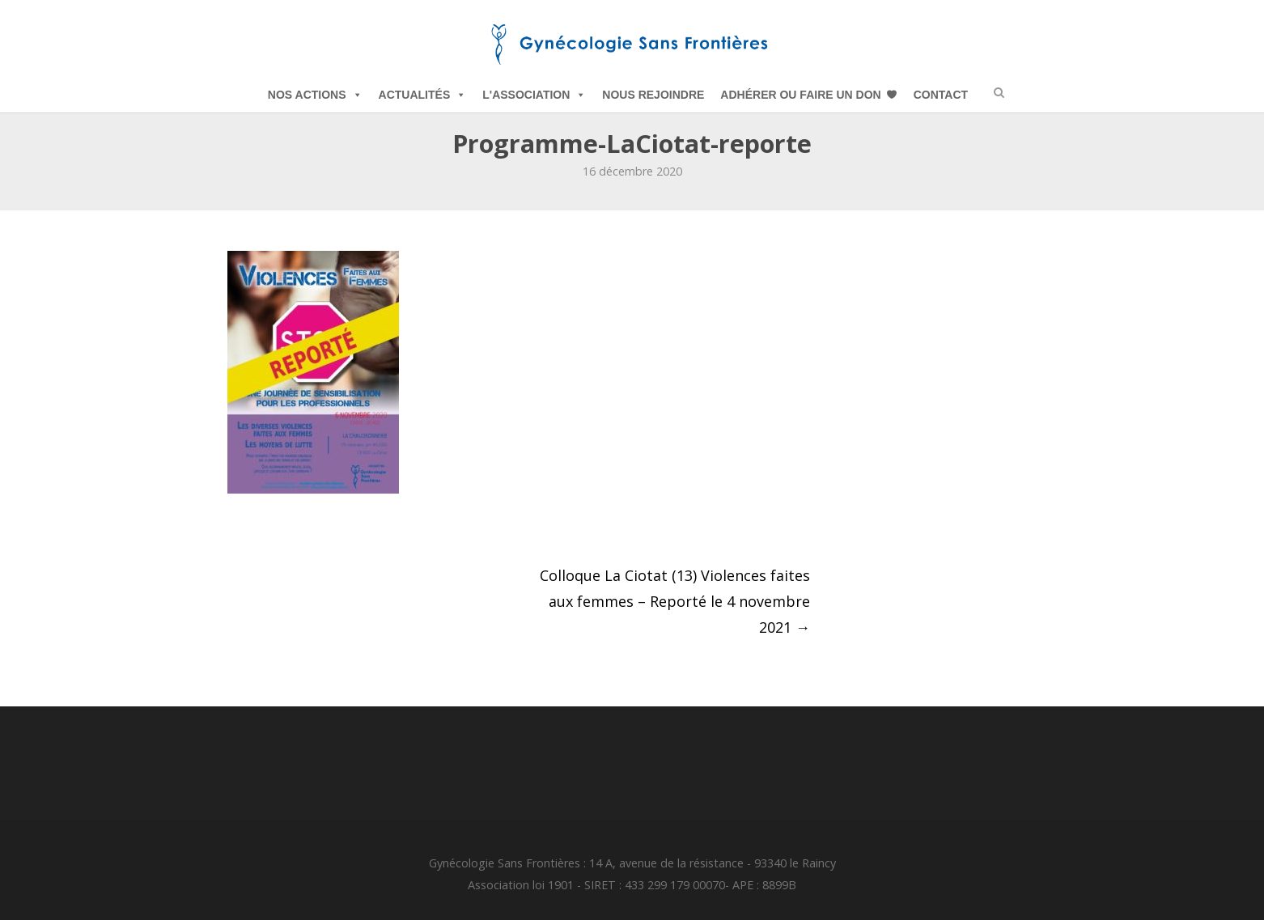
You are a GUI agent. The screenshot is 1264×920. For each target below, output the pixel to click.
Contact (941, 94)
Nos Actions (315, 94)
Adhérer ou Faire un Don (800, 94)
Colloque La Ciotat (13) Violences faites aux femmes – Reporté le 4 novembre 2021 (675, 601)
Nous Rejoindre (653, 94)
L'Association (534, 94)
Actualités (423, 94)
